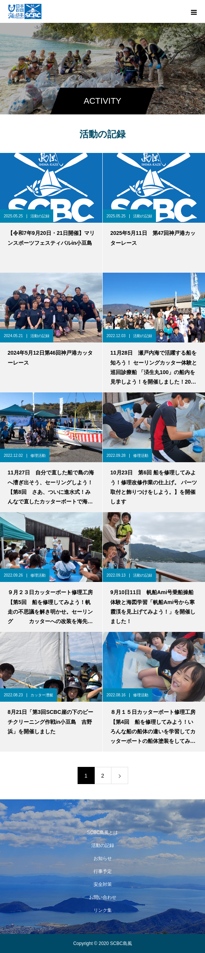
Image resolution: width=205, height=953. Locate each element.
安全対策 (103, 884)
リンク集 (103, 910)
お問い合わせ (102, 897)
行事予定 (103, 871)
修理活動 (38, 455)
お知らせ (103, 858)
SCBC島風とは (102, 832)
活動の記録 (39, 216)
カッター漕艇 (41, 695)
